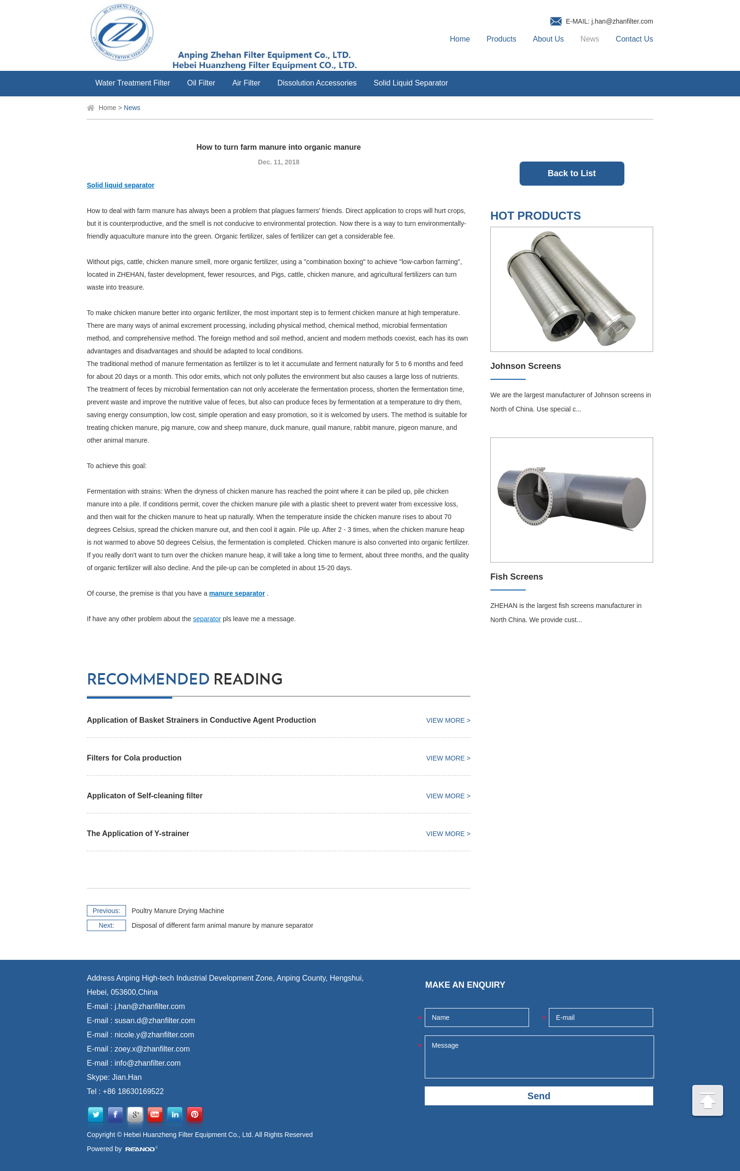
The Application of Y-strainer (138, 833)
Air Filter (246, 83)
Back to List (571, 173)
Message (539, 1056)
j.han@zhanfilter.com (622, 21)
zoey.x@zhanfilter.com (152, 1049)
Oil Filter (201, 83)
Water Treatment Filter (132, 83)
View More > (448, 720)
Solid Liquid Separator (411, 83)
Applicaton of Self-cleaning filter (144, 796)
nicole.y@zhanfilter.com (154, 1035)
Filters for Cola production (134, 758)
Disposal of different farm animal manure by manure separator (222, 925)
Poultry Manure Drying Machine (178, 911)
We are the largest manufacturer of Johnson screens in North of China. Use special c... (570, 402)
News (589, 39)
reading (185, 679)
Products (501, 39)
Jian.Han (127, 1077)
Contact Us (634, 39)
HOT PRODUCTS (535, 215)
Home (460, 39)
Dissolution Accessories (317, 83)
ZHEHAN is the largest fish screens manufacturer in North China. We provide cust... (566, 613)
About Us (548, 39)
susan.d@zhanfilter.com (155, 1021)
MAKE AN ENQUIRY (465, 985)
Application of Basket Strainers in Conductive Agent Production (201, 720)
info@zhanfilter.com (148, 1063)
